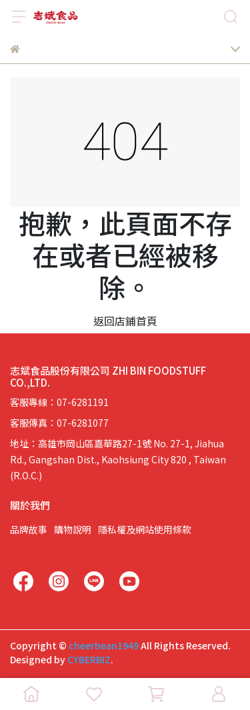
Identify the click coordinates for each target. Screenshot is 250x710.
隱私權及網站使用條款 (144, 529)
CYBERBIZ (89, 659)
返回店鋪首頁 (125, 321)
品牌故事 (28, 529)
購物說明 (72, 529)
